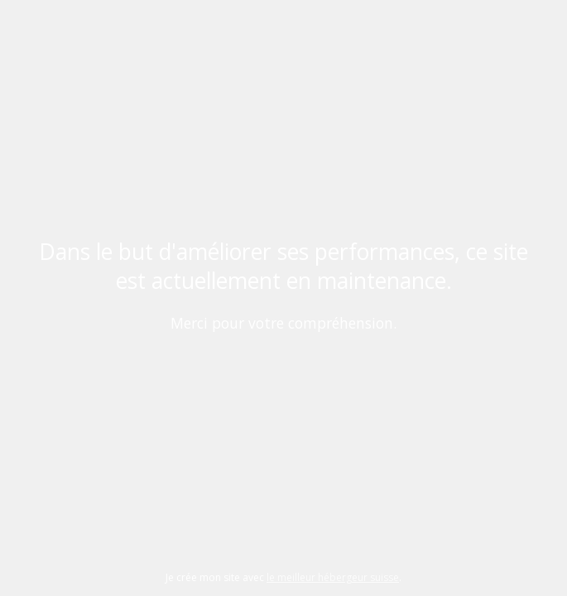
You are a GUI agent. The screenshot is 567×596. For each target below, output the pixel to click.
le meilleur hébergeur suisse (333, 577)
